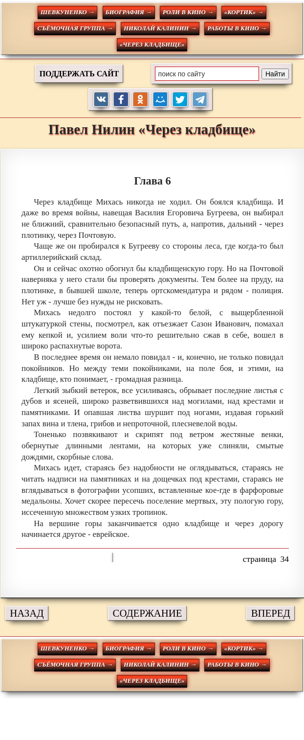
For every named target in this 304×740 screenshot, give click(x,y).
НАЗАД (26, 613)
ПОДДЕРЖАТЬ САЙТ (79, 73)
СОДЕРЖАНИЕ (147, 613)
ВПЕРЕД (270, 613)
